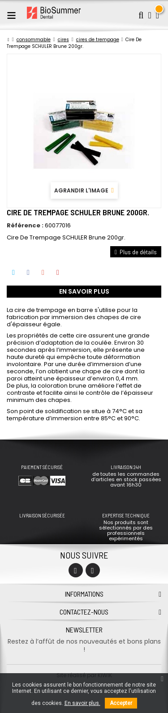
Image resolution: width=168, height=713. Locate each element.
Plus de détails (136, 252)
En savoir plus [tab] (84, 291)
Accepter (121, 703)
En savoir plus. (82, 703)
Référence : (25, 226)
